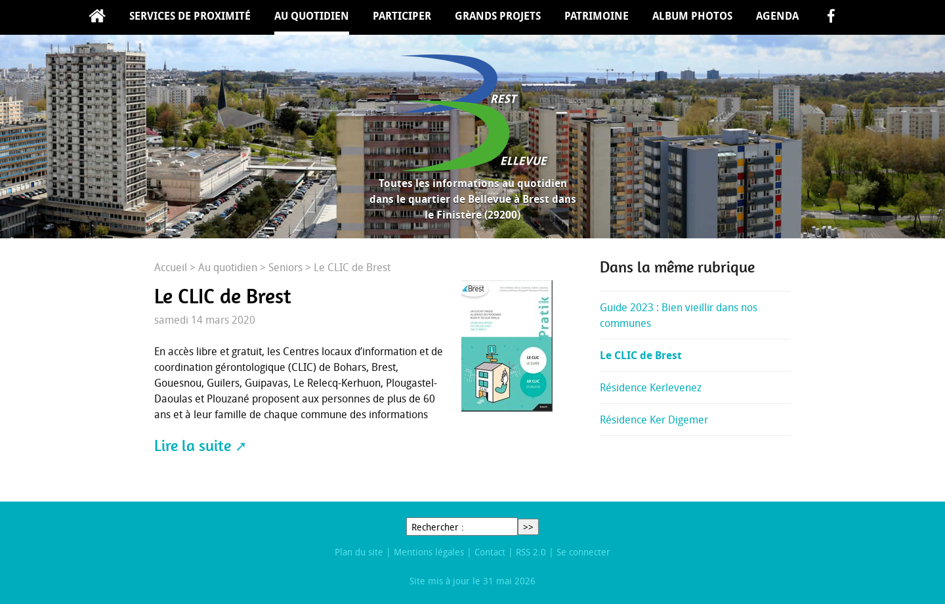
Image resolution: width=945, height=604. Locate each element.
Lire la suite (192, 446)
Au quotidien (311, 16)
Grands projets (498, 16)
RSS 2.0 (531, 552)
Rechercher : (437, 527)
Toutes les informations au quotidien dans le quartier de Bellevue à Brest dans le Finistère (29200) (472, 199)
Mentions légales (429, 552)
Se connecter (583, 552)
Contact (489, 552)
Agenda (777, 16)
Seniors (285, 267)
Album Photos (692, 16)
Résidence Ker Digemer (654, 419)
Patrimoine (596, 16)
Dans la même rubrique (677, 267)
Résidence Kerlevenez (651, 387)
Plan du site (359, 552)
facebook (830, 17)
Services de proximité (190, 16)
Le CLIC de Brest (641, 355)
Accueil (97, 17)
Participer (402, 16)
